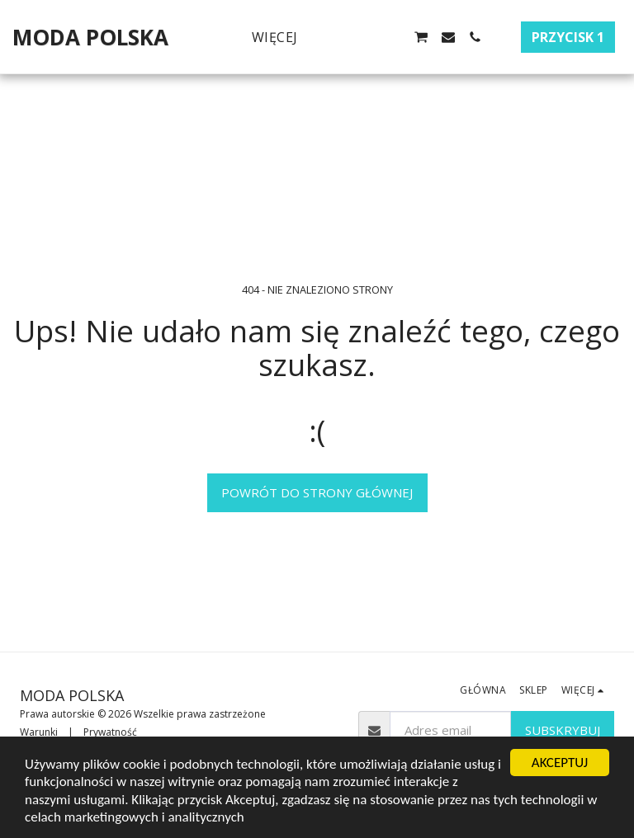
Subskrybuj (562, 730)
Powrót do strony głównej (317, 492)
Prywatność (110, 732)
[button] (341, 37)
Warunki (39, 732)
